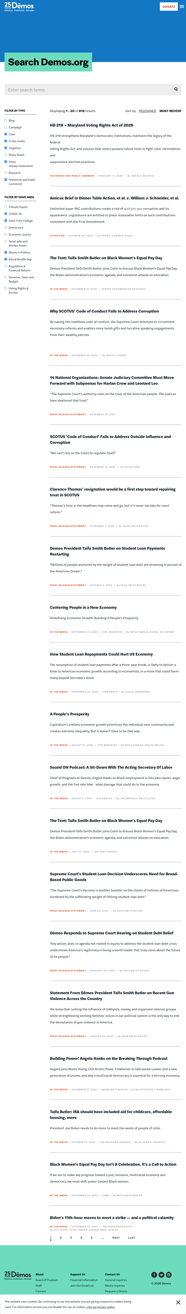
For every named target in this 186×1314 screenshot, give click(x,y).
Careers (41, 1291)
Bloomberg (104, 798)
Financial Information (84, 1280)
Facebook (154, 1275)
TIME (106, 1195)
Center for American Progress (124, 288)
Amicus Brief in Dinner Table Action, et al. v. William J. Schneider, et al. (114, 198)
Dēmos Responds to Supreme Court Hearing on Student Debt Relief (111, 933)
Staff (39, 1285)
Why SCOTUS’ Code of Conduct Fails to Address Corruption (104, 311)
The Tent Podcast (106, 851)
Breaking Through (115, 1089)
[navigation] (182, 6)
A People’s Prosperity (69, 714)
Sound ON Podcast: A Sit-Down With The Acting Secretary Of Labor (111, 767)
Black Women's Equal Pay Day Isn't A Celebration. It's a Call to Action (113, 1164)
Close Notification (168, 1304)
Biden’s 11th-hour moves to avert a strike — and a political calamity (112, 1217)
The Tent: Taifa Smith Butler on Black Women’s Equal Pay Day (106, 258)
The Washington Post (117, 1226)
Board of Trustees (47, 1280)
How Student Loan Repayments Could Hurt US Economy (101, 654)
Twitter (161, 1275)
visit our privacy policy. (101, 1307)
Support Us (77, 1274)
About (40, 1274)
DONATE (169, 6)
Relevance (147, 110)
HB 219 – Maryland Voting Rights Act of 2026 (91, 125)
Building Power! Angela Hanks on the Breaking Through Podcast (108, 1058)
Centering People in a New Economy (83, 607)
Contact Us (112, 1274)
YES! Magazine (112, 631)
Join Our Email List (82, 1285)
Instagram (169, 1275)
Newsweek (110, 691)
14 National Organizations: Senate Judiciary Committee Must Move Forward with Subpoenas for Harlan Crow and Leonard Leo (112, 380)
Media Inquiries (115, 1285)
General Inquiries (116, 1280)
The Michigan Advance (115, 1142)
